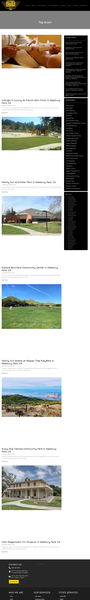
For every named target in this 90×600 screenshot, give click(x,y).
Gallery (62, 5)
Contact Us (83, 5)
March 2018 (72, 237)
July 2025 (71, 207)
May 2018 (71, 234)
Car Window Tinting (73, 133)
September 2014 (73, 243)
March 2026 (72, 196)
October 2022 (72, 224)
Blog (69, 5)
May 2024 (71, 218)
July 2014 (71, 246)
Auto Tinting (38, 596)
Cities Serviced (53, 5)
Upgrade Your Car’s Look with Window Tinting (75, 48)
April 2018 (71, 235)
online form (41, 564)
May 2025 (71, 209)
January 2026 (72, 198)
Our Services (42, 5)
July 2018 (71, 231)
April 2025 (71, 210)
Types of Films (71, 168)
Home (27, 5)
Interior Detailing (72, 143)
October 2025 (72, 203)
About (33, 5)
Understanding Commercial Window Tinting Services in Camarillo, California (77, 71)
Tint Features (71, 161)
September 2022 (73, 226)
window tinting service (74, 188)
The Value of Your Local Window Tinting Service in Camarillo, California (76, 64)
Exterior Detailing (72, 140)
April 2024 (71, 220)
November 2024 (73, 212)
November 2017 (73, 240)
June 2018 (71, 232)
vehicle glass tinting (73, 176)
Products (70, 151)
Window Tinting (72, 186)
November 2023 (73, 221)
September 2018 (73, 227)
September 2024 (73, 215)
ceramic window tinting (74, 135)
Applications (71, 105)
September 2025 (73, 204)
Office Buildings (72, 145)
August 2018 (72, 229)
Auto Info (70, 115)
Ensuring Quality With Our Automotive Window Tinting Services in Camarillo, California (77, 84)
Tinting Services (72, 163)
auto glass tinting (73, 113)
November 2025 (73, 201)
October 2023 (72, 223)
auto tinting (71, 118)
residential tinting (73, 153)
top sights (70, 166)
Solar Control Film (73, 158)
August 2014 (72, 245)
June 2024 (71, 217)
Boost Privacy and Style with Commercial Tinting (75, 43)
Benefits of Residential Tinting (77, 123)
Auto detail (70, 108)
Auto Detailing (71, 110)
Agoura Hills (63, 596)
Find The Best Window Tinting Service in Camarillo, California (75, 89)
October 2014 (72, 241)
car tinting (70, 130)
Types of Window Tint (74, 171)
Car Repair (70, 128)
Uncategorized (72, 173)
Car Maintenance (72, 125)
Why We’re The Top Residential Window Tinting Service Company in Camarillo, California (77, 77)
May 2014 (71, 248)
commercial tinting (73, 138)
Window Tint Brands (73, 183)
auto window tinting (73, 120)
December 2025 (73, 200)
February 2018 (72, 238)
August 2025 (72, 206)
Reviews (75, 5)
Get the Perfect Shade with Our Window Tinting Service (75, 53)
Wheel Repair (71, 178)
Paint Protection (72, 148)
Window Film (71, 181)
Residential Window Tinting (76, 156)
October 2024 (72, 214)
